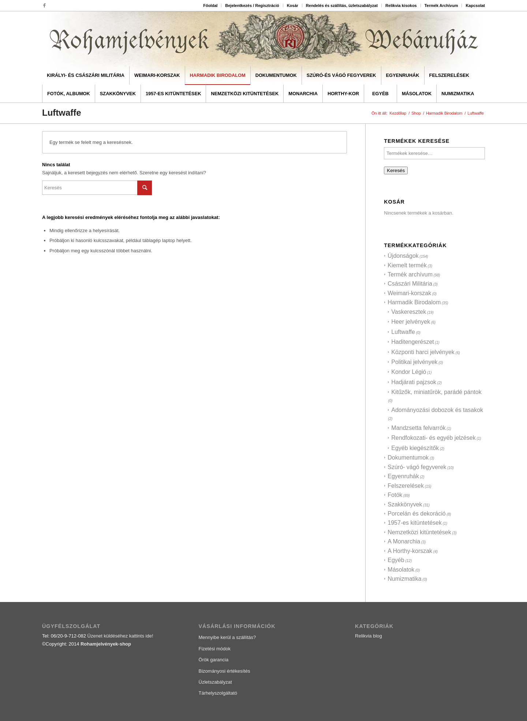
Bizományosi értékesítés (224, 671)
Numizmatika (404, 579)
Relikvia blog (368, 636)
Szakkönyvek (405, 504)
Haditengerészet (412, 342)
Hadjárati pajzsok (413, 382)
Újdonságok (403, 256)
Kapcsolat (475, 5)
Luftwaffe (403, 332)
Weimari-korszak (409, 293)
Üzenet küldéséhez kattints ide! (120, 636)
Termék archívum (410, 274)
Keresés (396, 170)
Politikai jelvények (414, 362)
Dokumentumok (408, 457)
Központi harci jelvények (423, 352)
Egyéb (396, 560)
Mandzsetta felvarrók (418, 428)
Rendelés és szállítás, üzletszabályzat (342, 5)
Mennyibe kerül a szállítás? (227, 637)
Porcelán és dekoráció (416, 513)
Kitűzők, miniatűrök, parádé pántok (436, 392)
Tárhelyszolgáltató (218, 693)
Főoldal (210, 5)
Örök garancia (214, 659)
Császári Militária (410, 283)
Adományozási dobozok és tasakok (437, 410)
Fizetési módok (215, 648)
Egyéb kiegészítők (415, 448)
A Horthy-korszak (410, 551)
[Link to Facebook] (44, 5)
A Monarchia (404, 541)
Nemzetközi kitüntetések (419, 532)
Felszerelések (406, 486)
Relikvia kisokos (401, 5)
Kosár (292, 5)
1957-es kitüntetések (415, 523)
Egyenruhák (403, 476)
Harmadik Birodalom (414, 302)
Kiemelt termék (407, 265)
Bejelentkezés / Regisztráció (252, 5)
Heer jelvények (410, 322)
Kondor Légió (408, 372)
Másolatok (401, 569)
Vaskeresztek (408, 312)
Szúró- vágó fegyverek (417, 467)
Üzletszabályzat (215, 682)
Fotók (395, 495)
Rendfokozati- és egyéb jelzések (433, 438)
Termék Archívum (441, 5)
